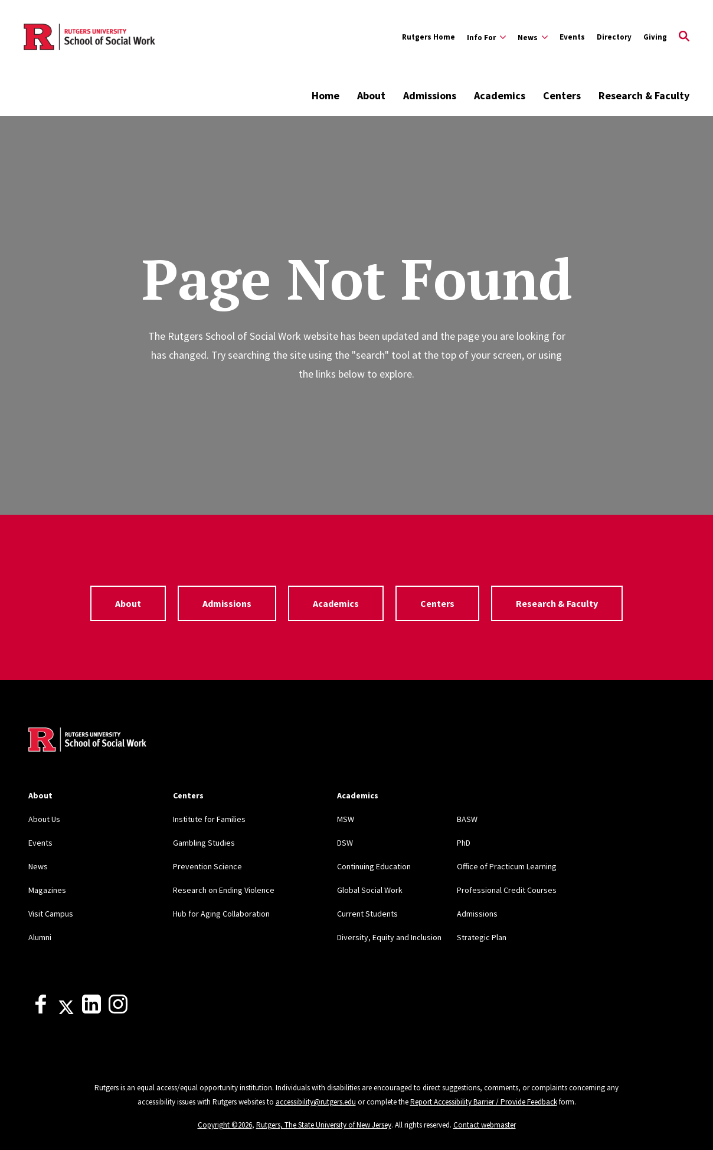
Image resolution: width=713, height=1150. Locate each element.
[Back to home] (87, 741)
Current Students (367, 913)
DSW (345, 842)
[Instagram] (118, 1010)
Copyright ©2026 (225, 1125)
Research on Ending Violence (223, 890)
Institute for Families (209, 819)
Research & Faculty (643, 95)
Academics (499, 95)
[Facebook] (40, 1010)
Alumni (39, 937)
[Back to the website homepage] (89, 37)
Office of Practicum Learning (507, 866)
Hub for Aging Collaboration (221, 913)
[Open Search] (684, 37)
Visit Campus (50, 913)
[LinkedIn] (91, 1010)
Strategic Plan (481, 937)
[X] (66, 1010)
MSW (345, 819)
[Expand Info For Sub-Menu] (486, 37)
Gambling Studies (204, 842)
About (371, 95)
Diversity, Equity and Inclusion (389, 937)
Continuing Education (374, 866)
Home (325, 95)
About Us (44, 819)
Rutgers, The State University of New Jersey (323, 1125)
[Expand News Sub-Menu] (533, 37)
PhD (463, 842)
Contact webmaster (484, 1125)
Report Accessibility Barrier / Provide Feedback (483, 1102)
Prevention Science (207, 866)
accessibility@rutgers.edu (316, 1102)
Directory (614, 37)
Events (572, 37)
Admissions (429, 95)
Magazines (47, 890)
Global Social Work (370, 890)
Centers (562, 95)
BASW (467, 819)
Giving (655, 37)
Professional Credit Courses (507, 890)
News (38, 866)
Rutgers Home (428, 37)
